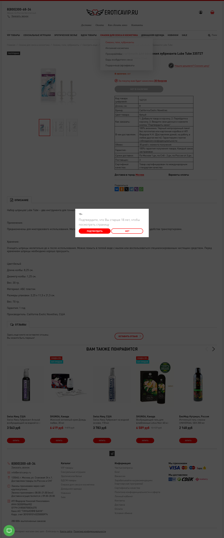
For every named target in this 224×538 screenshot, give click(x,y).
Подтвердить (95, 230)
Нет (127, 230)
